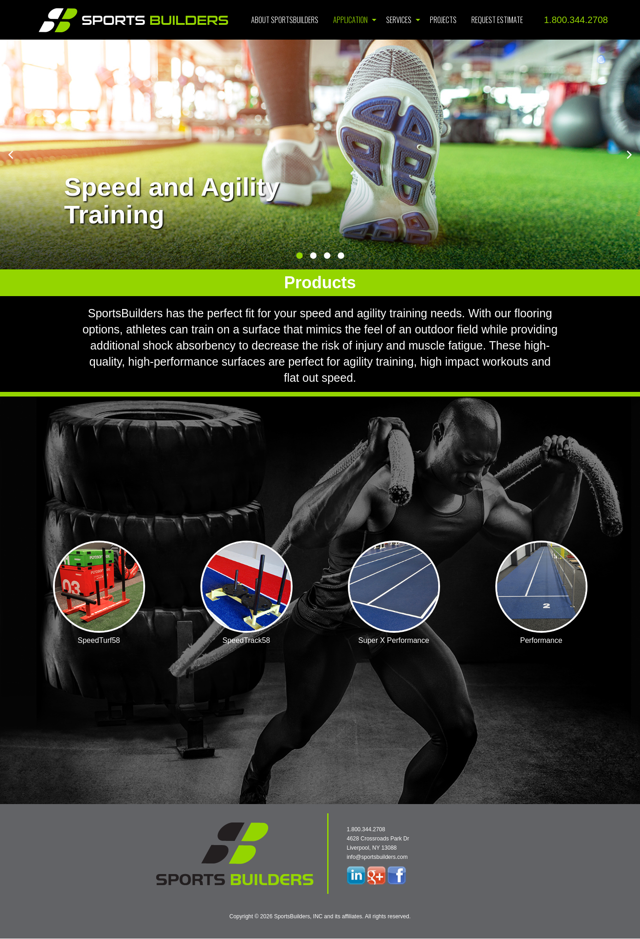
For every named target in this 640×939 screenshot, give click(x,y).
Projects (443, 19)
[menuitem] (285, 20)
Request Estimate (497, 19)
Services (398, 19)
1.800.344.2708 (576, 20)
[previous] (11, 154)
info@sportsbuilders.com (377, 857)
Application (350, 19)
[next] (628, 154)
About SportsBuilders (284, 19)
